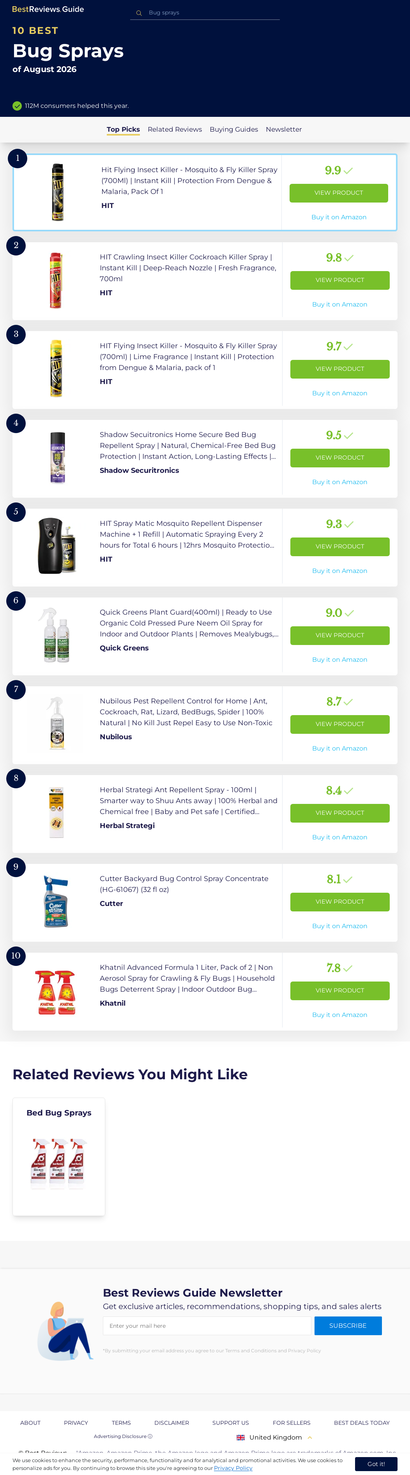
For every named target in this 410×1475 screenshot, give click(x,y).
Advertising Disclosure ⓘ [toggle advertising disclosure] (123, 1436)
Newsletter (284, 129)
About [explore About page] (30, 1422)
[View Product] (205, 192)
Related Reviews (175, 129)
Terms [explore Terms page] (121, 1422)
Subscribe (348, 1325)
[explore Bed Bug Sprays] (58, 1157)
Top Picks (123, 129)
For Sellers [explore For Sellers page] (292, 1422)
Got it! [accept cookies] (376, 1464)
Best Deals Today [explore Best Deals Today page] (362, 1422)
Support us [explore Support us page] (230, 1422)
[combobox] (205, 12)
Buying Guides (234, 129)
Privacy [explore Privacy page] (76, 1422)
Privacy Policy (233, 1467)
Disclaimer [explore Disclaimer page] (171, 1422)
